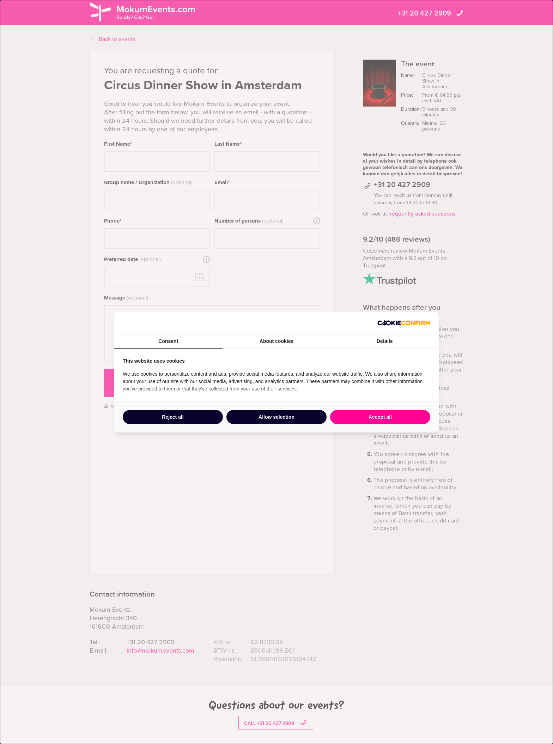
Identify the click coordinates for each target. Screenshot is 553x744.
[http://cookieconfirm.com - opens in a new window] (403, 323)
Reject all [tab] (172, 417)
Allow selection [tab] (276, 417)
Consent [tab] (168, 341)
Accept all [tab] (380, 417)
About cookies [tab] (276, 341)
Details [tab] (385, 341)
